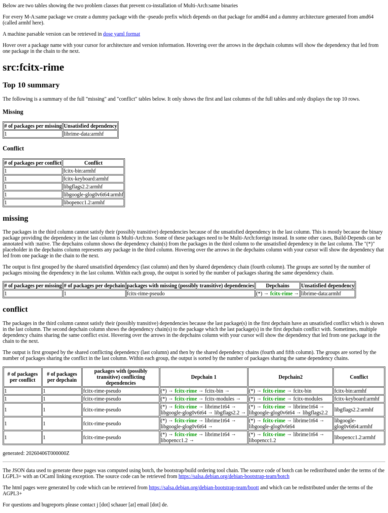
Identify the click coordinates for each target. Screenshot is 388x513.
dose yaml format (121, 34)
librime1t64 (217, 406)
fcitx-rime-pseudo (146, 293)
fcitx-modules (219, 398)
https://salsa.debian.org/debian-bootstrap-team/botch (234, 476)
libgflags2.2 (227, 412)
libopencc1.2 (174, 440)
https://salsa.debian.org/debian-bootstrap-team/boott (204, 487)
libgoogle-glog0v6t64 (184, 412)
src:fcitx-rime (33, 67)
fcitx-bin (214, 391)
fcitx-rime (281, 293)
